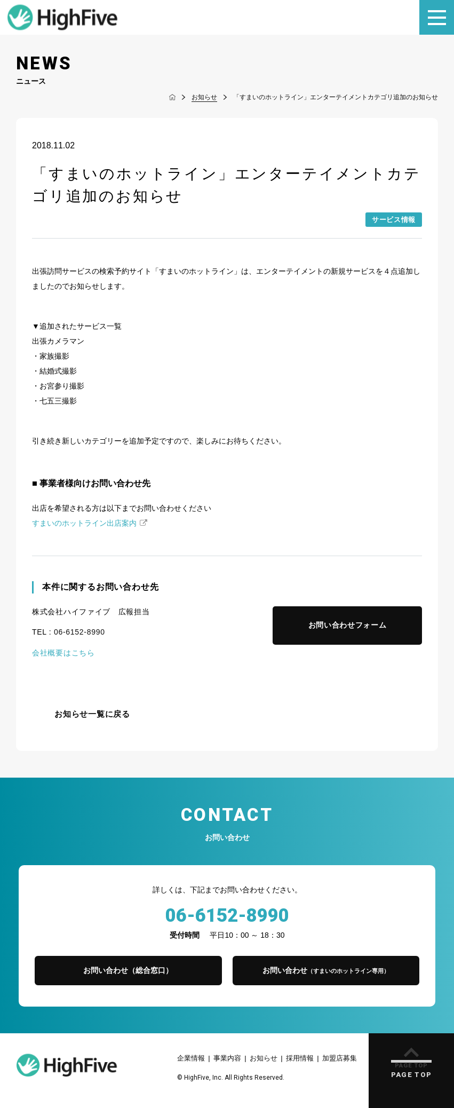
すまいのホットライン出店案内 (84, 523)
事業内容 (227, 1058)
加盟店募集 (339, 1058)
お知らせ (263, 1058)
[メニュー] (436, 17)
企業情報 (191, 1058)
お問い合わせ (325, 970)
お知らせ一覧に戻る (92, 714)
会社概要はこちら (63, 652)
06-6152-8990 (79, 632)
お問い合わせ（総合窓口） (128, 970)
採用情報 (300, 1058)
